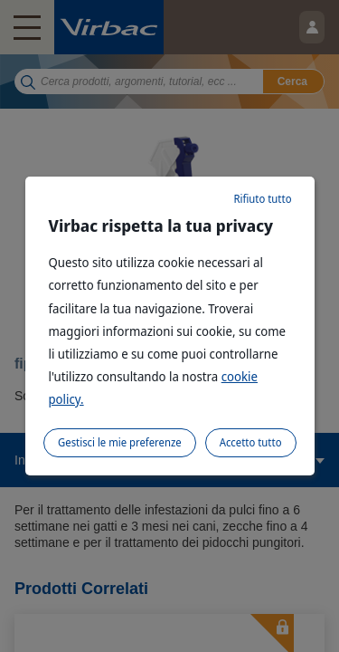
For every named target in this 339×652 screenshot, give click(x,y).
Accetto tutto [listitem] (251, 442)
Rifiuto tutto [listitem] (262, 198)
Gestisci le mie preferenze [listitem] (120, 442)
